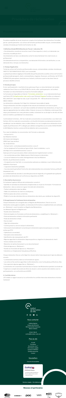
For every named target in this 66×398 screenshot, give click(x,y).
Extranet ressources (33, 342)
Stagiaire (43, 96)
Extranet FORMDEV (33, 340)
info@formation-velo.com (21, 96)
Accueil (33, 22)
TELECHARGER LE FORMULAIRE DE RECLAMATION (19, 36)
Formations (33, 335)
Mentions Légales (27, 373)
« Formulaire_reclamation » (36, 94)
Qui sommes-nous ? (33, 337)
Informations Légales (33, 338)
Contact (33, 344)
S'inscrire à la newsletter (33, 352)
